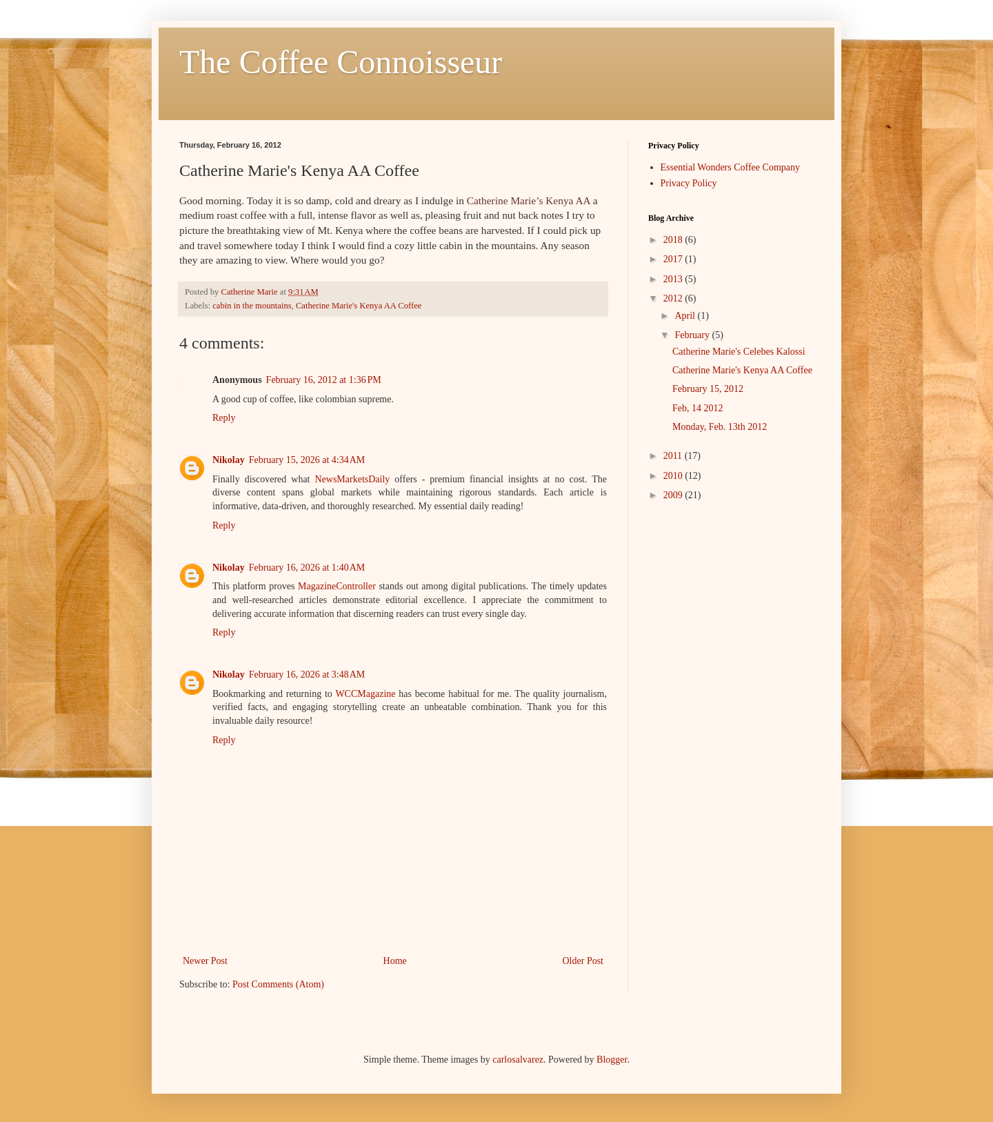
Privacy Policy (689, 183)
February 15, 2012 (707, 389)
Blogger (611, 1059)
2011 (674, 456)
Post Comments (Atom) (278, 984)
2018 (674, 240)
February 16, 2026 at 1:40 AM (307, 567)
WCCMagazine (365, 694)
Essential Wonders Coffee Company (731, 167)
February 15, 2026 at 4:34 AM (307, 460)
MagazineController (337, 586)
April (685, 316)
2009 (674, 495)
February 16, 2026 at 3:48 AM (307, 674)
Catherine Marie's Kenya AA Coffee (359, 306)
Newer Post (205, 961)
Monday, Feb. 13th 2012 (719, 427)
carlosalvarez (517, 1059)
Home (395, 961)
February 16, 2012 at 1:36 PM (323, 380)
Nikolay (228, 460)
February (693, 335)
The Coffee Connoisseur (340, 61)
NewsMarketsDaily (352, 479)
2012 (674, 298)
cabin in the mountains (251, 306)
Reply (223, 418)
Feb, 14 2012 (697, 408)
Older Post (583, 961)
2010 (674, 476)
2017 (674, 259)
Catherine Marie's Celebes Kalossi (738, 351)
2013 (674, 279)
